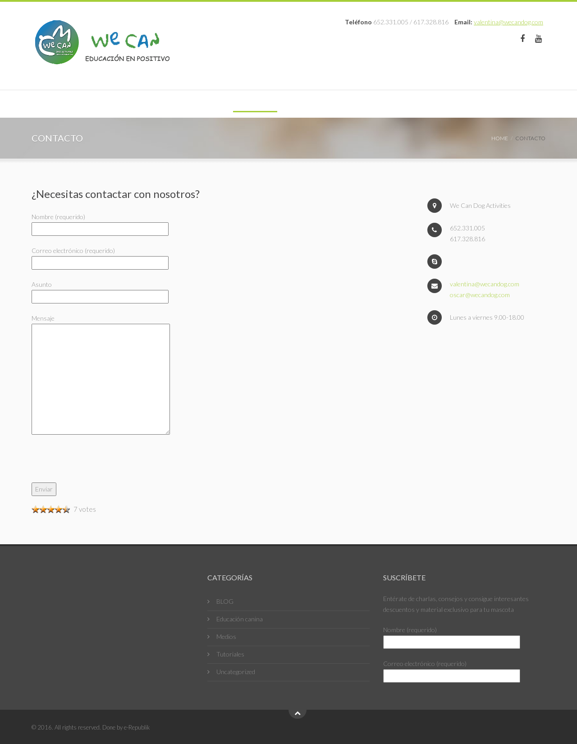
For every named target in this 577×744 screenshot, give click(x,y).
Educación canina (239, 619)
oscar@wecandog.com (480, 295)
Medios (226, 636)
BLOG (225, 601)
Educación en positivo (83, 104)
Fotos (265, 104)
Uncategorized (235, 671)
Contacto (316, 104)
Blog (225, 104)
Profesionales (170, 104)
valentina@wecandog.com (508, 22)
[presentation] (100, 464)
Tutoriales (230, 654)
